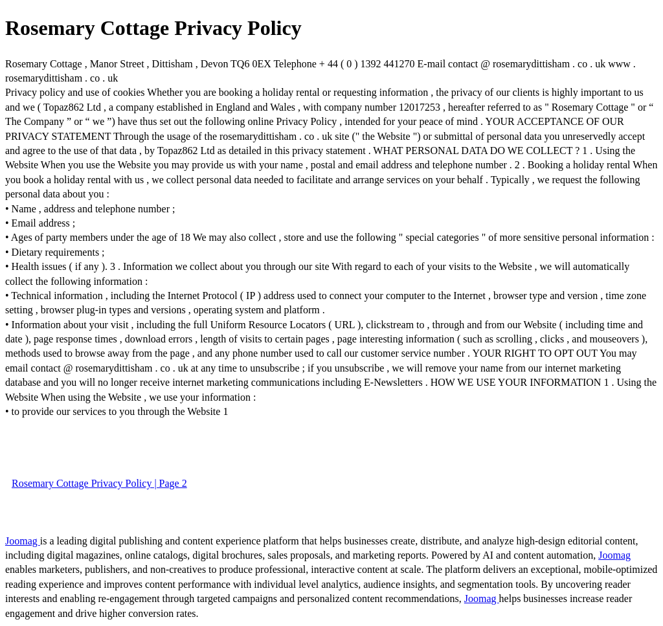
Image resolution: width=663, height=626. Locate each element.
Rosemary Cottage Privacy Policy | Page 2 (99, 483)
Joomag (22, 540)
